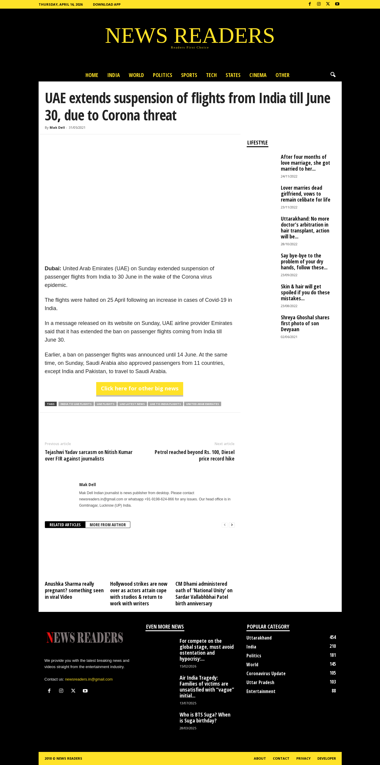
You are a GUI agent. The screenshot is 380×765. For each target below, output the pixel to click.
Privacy (303, 758)
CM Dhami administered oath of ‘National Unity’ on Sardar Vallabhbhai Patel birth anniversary (203, 593)
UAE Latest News (132, 404)
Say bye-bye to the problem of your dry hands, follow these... (304, 261)
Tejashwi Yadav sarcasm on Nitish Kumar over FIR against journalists (88, 455)
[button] (332, 74)
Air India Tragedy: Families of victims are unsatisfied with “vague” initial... (207, 686)
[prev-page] (225, 525)
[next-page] (232, 525)
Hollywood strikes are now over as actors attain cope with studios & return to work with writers (138, 593)
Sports (189, 74)
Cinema (258, 74)
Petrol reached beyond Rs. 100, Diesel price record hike (195, 455)
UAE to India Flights (165, 404)
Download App (107, 4)
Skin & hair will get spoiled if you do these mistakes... (305, 292)
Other (282, 74)
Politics (162, 74)
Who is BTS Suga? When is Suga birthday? (205, 717)
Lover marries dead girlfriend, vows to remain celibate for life (305, 193)
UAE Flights (106, 404)
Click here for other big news (139, 388)
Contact (281, 758)
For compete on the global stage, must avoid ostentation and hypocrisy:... (207, 649)
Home (92, 74)
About (260, 758)
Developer (326, 758)
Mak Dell (57, 127)
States (233, 74)
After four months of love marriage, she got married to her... (305, 162)
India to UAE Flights (76, 404)
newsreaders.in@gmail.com (89, 679)
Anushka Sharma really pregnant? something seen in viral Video (74, 590)
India (113, 74)
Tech (211, 74)
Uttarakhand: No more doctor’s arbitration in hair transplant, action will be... (305, 227)
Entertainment (261, 691)
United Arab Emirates (202, 404)
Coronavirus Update (266, 673)
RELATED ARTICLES (65, 524)
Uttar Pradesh (260, 682)
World (136, 74)
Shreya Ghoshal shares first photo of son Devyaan (305, 323)
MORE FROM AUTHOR (108, 524)
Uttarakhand (259, 637)
